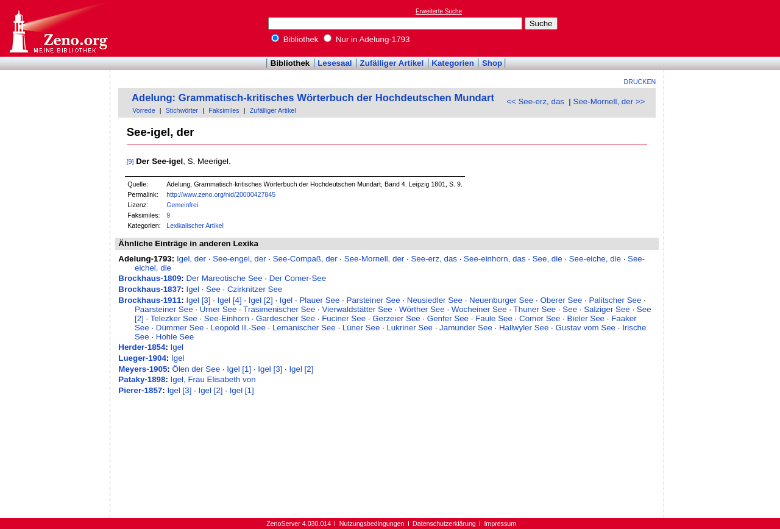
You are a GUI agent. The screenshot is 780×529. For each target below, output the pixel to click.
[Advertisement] (724, 28)
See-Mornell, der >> (609, 101)
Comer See (539, 318)
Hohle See (175, 336)
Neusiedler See (435, 300)
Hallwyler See (523, 327)
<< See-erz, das (535, 101)
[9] (130, 161)
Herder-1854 (141, 347)
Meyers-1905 (142, 369)
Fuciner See (344, 318)
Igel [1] (239, 369)
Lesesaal (334, 63)
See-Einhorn (226, 318)
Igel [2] (261, 300)
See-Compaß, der (305, 258)
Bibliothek (295, 39)
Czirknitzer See (254, 289)
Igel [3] (198, 300)
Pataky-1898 (141, 379)
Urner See (218, 309)
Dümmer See (180, 327)
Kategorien (452, 63)
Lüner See (361, 327)
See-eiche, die (595, 258)
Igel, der (191, 258)
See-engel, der (239, 258)
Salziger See (607, 309)
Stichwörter (182, 110)
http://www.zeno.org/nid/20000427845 (220, 194)
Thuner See (535, 309)
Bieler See (586, 318)
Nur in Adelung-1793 (367, 39)
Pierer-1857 (140, 390)
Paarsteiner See (164, 309)
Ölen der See (196, 369)
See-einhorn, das (495, 258)
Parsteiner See (373, 300)
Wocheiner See (479, 309)
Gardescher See (285, 318)
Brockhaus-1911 (149, 300)
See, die (547, 258)
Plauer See (319, 300)
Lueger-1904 (142, 358)
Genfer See (448, 318)
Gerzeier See (396, 318)
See (213, 289)
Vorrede (143, 110)
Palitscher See (615, 300)
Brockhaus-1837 (149, 289)
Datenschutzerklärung (444, 523)
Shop (492, 63)
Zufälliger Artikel (392, 63)
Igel (192, 289)
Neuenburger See (501, 300)
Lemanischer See (304, 327)
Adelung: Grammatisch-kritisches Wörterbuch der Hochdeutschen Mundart (313, 98)
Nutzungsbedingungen (372, 523)
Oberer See (561, 300)
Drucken (640, 81)
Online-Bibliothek (58, 28)
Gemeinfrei (182, 204)
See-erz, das (434, 258)
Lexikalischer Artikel (195, 225)
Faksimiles (223, 110)
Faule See (493, 318)
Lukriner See (409, 327)
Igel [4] (230, 300)
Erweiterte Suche (439, 11)
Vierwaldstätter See (357, 309)
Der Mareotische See (224, 278)
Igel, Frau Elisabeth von (213, 379)
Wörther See (422, 309)
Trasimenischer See (279, 309)
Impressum (500, 523)
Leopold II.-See (237, 327)
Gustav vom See (586, 327)
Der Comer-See (297, 278)
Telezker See (174, 318)
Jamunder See (465, 327)
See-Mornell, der (374, 258)
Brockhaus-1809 (149, 278)
